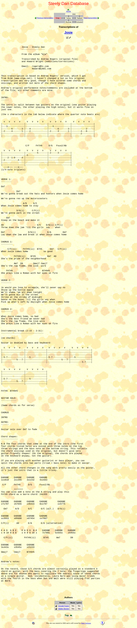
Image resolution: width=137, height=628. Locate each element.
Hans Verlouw (86, 623)
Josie (68, 32)
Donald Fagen (63, 606)
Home (68, 10)
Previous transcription (45, 18)
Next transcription (90, 18)
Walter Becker (63, 609)
